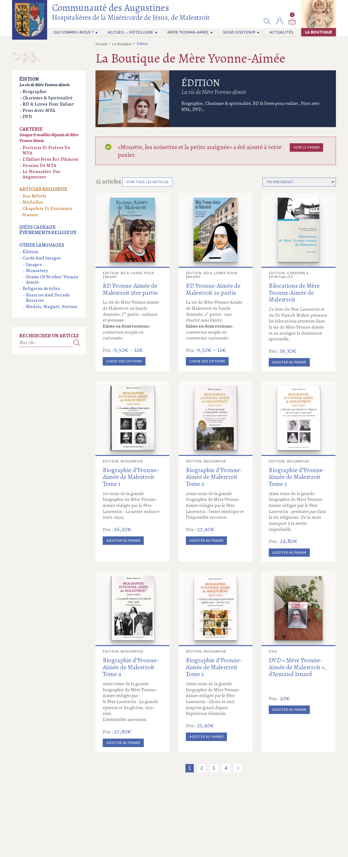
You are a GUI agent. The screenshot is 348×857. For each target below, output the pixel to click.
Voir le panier (306, 147)
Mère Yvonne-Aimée (188, 32)
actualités (281, 32)
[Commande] (299, 182)
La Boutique (318, 32)
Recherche (77, 342)
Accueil (101, 44)
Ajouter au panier (289, 362)
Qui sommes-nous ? (73, 32)
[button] (267, 21)
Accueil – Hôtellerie (130, 32)
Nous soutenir (239, 32)
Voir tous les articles (147, 182)
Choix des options (124, 361)
